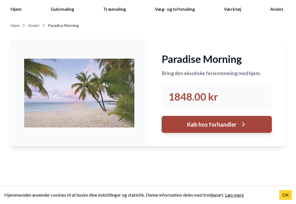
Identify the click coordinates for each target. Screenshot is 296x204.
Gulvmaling (62, 9)
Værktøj (232, 9)
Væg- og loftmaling (175, 9)
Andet (276, 9)
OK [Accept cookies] (285, 194)
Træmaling (114, 9)
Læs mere (234, 194)
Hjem (16, 9)
